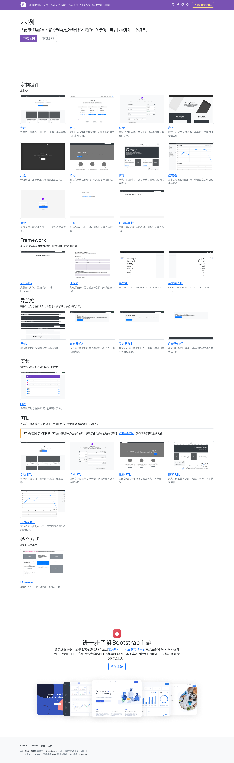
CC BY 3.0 (83, 754)
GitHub (23, 745)
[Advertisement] (109, 69)
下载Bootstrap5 (203, 4)
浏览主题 (117, 666)
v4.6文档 (85, 4)
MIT (54, 754)
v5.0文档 (73, 4)
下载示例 (29, 38)
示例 (43, 745)
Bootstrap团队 (52, 751)
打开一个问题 (126, 433)
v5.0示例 (96, 4)
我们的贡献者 (28, 751)
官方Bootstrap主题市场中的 (126, 649)
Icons (107, 4)
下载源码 (48, 38)
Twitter (34, 745)
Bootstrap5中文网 (38, 4)
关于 (50, 745)
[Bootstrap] (23, 5)
